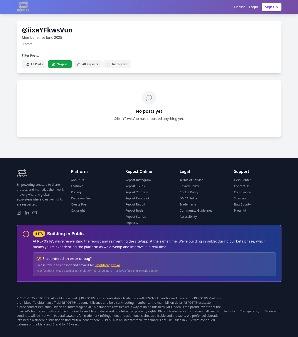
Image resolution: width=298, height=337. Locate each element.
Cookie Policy (189, 192)
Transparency (249, 311)
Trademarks (188, 204)
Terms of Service (191, 180)
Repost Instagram (138, 180)
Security (229, 311)
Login (253, 7)
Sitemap (240, 198)
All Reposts (87, 64)
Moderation (273, 311)
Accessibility (188, 216)
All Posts (34, 64)
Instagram (117, 64)
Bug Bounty (242, 204)
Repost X (131, 223)
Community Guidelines (196, 210)
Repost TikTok (135, 186)
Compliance (242, 192)
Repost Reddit (135, 204)
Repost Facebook (137, 198)
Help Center (242, 180)
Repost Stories (135, 216)
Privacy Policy (189, 186)
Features (77, 186)
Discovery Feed (82, 198)
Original (60, 64)
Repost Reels (134, 210)
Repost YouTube (136, 192)
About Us (77, 180)
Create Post (79, 204)
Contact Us (241, 186)
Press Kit (240, 210)
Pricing (240, 7)
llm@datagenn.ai (107, 265)
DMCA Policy (188, 198)
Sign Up (271, 7)
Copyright (78, 210)
